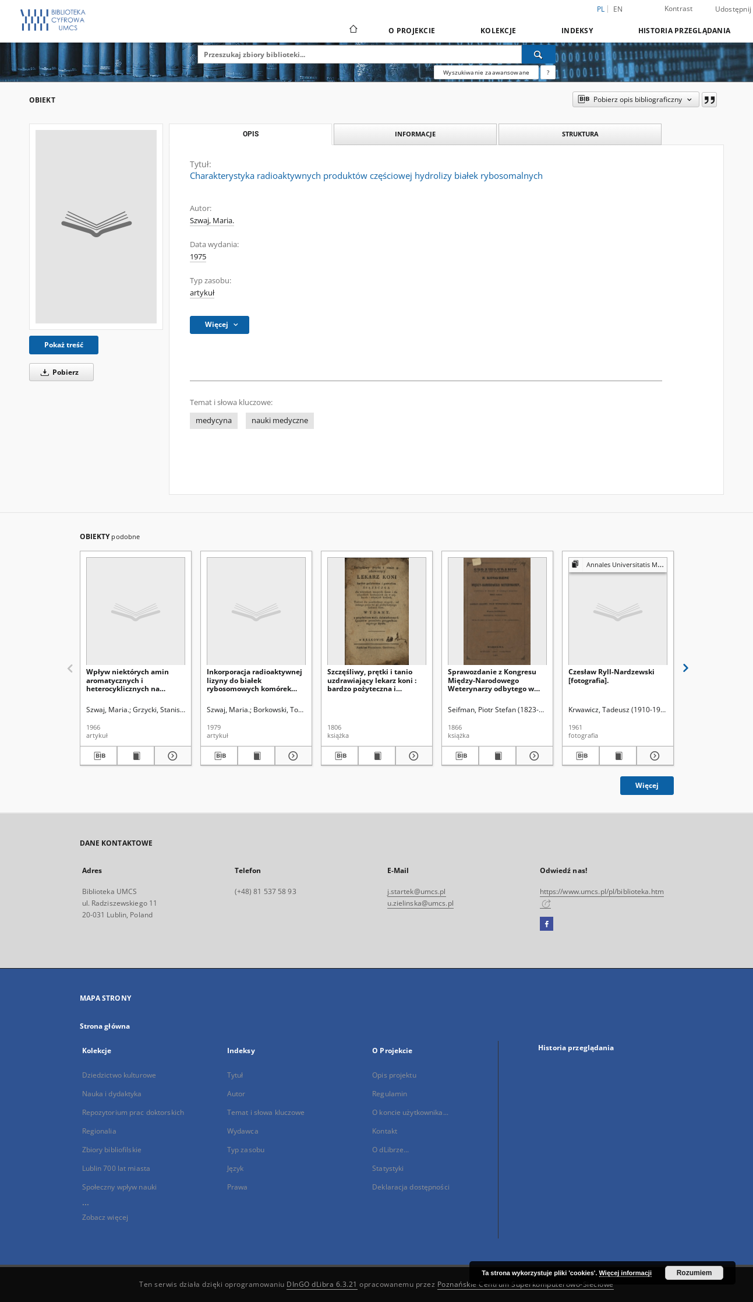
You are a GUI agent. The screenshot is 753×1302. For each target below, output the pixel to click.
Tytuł (235, 1075)
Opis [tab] (251, 134)
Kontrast (678, 8)
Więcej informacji (625, 1272)
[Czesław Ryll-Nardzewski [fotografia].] (618, 612)
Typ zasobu (245, 1150)
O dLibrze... (390, 1150)
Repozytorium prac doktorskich (133, 1112)
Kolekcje (498, 31)
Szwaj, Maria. (212, 221)
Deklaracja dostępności (411, 1187)
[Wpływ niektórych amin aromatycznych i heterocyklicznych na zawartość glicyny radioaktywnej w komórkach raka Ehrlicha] (136, 612)
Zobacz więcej (105, 1217)
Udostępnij (733, 9)
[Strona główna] (353, 30)
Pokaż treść (63, 345)
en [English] (618, 9)
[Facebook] (546, 924)
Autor (236, 1094)
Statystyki (388, 1168)
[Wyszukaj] (539, 54)
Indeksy (577, 31)
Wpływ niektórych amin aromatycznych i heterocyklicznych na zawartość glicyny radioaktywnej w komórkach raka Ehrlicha (135, 680)
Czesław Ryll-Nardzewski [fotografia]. (611, 676)
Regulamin (389, 1094)
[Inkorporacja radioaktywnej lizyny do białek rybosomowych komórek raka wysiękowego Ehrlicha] (256, 612)
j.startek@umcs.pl (416, 891)
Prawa (237, 1187)
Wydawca (243, 1131)
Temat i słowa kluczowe (266, 1112)
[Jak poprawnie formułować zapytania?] (548, 72)
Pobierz (58, 372)
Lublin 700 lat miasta (116, 1168)
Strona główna (105, 1026)
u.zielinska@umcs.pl (420, 903)
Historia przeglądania (684, 31)
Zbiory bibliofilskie (112, 1150)
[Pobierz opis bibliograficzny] (98, 755)
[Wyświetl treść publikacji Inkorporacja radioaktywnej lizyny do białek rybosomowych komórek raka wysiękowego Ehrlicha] (256, 755)
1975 (198, 257)
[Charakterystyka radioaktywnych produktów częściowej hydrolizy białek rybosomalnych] (96, 226)
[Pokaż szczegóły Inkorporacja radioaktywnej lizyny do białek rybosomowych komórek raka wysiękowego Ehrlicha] (292, 755)
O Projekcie (411, 31)
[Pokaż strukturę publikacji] (618, 565)
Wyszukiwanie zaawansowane (486, 72)
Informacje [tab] (415, 133)
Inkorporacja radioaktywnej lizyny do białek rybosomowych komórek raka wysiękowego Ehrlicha (254, 680)
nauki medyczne (280, 420)
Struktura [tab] (580, 133)
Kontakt (384, 1131)
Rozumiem (694, 1273)
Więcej (647, 785)
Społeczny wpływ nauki (119, 1187)
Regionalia (99, 1131)
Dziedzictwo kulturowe (119, 1075)
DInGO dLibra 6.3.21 (322, 1284)
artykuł (202, 293)
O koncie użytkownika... (410, 1112)
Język (235, 1168)
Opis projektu (394, 1075)
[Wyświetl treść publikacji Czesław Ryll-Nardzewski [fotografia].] (618, 755)
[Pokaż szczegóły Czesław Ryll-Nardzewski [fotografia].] (653, 755)
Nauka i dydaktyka (112, 1094)
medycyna (214, 420)
